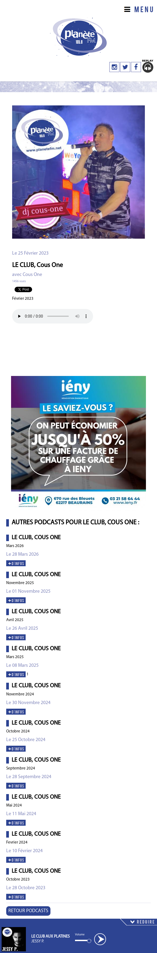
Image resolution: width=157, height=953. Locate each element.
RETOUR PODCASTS (28, 911)
